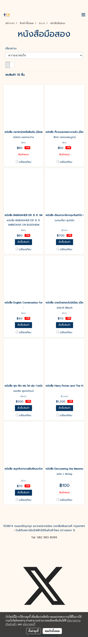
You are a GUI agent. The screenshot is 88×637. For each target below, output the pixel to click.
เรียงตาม (12, 48)
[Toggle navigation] (83, 15)
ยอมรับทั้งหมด (52, 631)
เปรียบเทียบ (25, 162)
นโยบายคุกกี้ (29, 624)
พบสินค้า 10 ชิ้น (15, 75)
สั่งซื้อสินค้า (23, 242)
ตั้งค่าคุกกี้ (33, 631)
